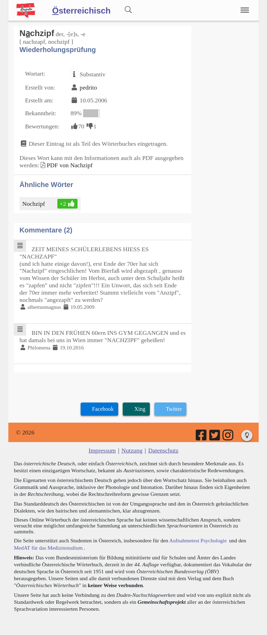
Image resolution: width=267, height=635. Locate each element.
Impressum (102, 450)
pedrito (88, 87)
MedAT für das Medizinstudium (48, 548)
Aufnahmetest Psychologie (198, 540)
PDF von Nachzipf (69, 165)
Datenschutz (163, 450)
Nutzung (132, 450)
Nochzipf (34, 203)
